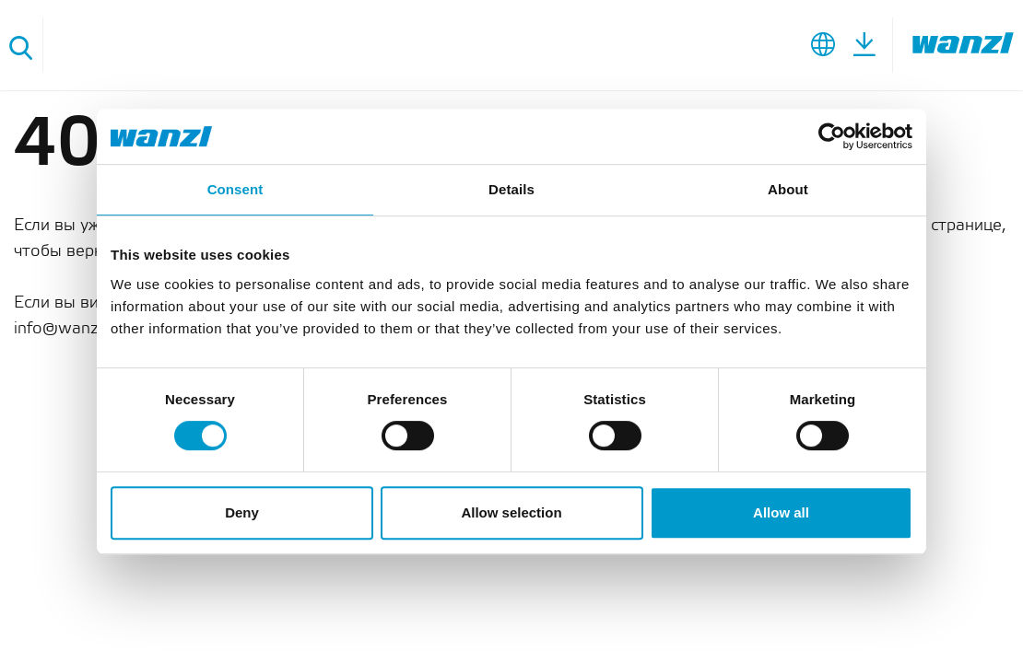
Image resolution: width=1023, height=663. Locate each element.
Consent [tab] (235, 189)
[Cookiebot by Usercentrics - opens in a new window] (831, 136)
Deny (242, 512)
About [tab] (788, 189)
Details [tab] (511, 189)
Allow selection (511, 512)
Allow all (781, 512)
